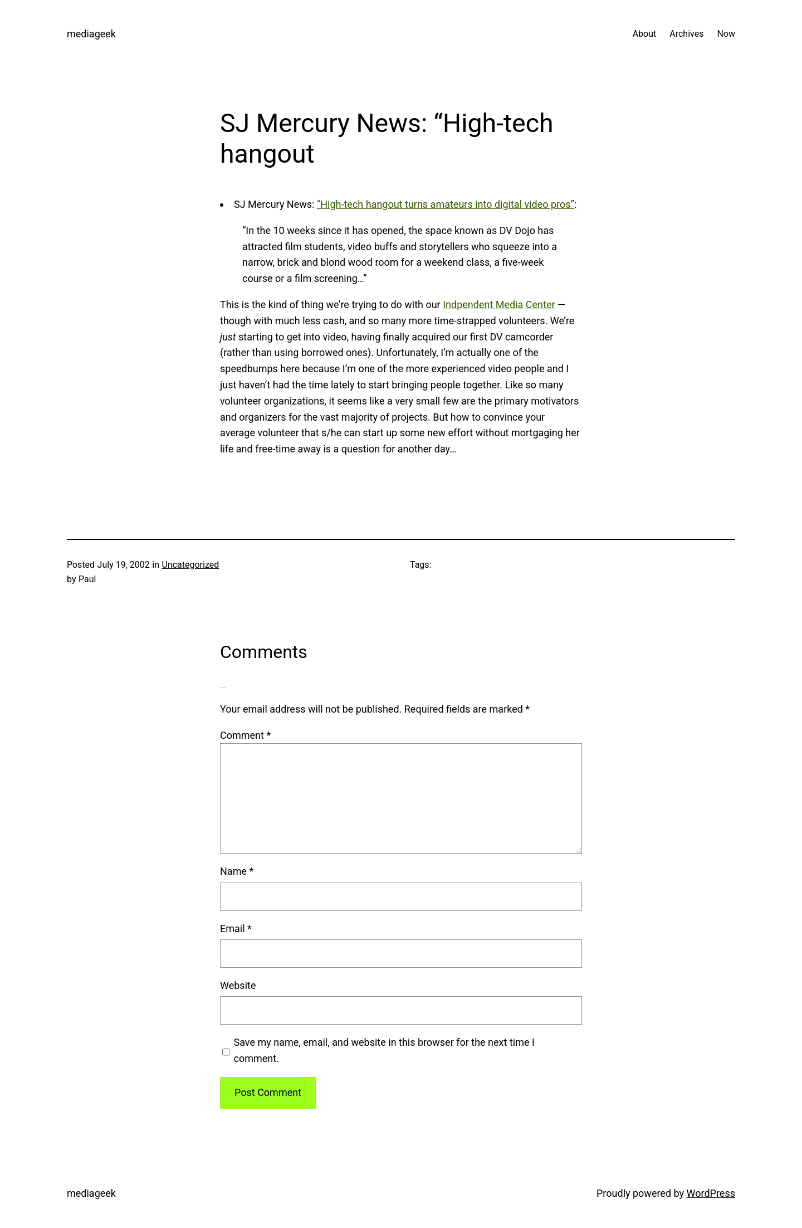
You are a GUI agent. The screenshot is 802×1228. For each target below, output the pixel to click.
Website (238, 985)
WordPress (711, 1193)
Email (236, 928)
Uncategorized (190, 564)
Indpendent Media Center (499, 304)
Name (236, 871)
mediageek (91, 34)
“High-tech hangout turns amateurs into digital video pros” (445, 204)
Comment (245, 735)
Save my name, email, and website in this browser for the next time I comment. (384, 1050)
